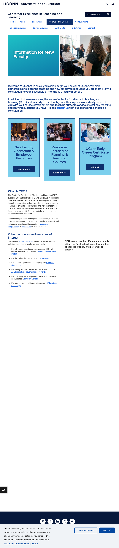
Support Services (18, 28)
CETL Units (60, 28)
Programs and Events (58, 22)
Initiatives (76, 28)
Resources (37, 22)
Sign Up (95, 167)
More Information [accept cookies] (86, 530)
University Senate (30, 279)
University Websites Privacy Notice (21, 543)
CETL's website (26, 241)
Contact (91, 28)
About (22, 22)
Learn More (24, 169)
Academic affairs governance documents (28, 272)
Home (13, 22)
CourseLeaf (45, 258)
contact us (62, 108)
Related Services (40, 28)
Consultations (81, 22)
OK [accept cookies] (107, 530)
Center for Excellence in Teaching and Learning (35, 15)
